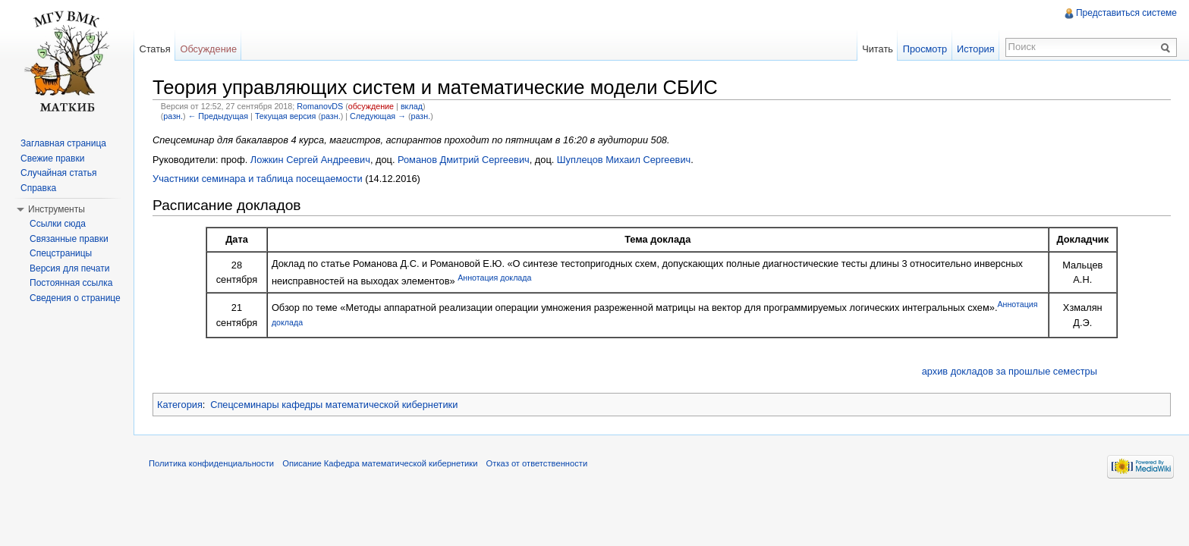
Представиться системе (1126, 13)
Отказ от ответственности (537, 463)
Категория (180, 404)
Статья (154, 49)
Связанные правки (69, 239)
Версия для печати (69, 268)
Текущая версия (285, 116)
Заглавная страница (63, 143)
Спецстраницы (61, 253)
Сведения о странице (75, 298)
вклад (412, 106)
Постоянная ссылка (71, 283)
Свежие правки (52, 158)
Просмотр (925, 49)
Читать (877, 49)
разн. (173, 116)
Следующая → (378, 116)
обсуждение (371, 106)
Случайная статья (58, 173)
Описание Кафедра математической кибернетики (379, 463)
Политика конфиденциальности (211, 463)
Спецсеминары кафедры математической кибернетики (334, 404)
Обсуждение (208, 49)
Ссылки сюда (58, 223)
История (976, 49)
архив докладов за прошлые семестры (1009, 371)
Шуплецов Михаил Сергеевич (623, 159)
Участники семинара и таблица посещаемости (258, 178)
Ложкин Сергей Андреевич (310, 159)
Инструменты (56, 209)
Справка (38, 188)
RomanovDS (320, 106)
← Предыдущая (218, 116)
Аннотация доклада (494, 277)
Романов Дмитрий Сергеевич (464, 159)
